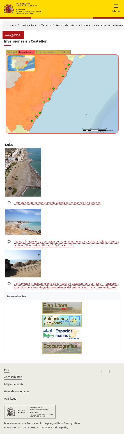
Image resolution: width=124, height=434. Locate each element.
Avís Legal (10, 398)
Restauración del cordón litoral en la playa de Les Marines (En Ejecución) (57, 202)
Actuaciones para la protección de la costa (101, 25)
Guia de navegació (16, 391)
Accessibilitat (13, 377)
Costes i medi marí (27, 25)
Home (10, 25)
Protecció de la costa (63, 25)
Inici (7, 370)
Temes (44, 25)
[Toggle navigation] (115, 8)
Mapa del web (13, 384)
